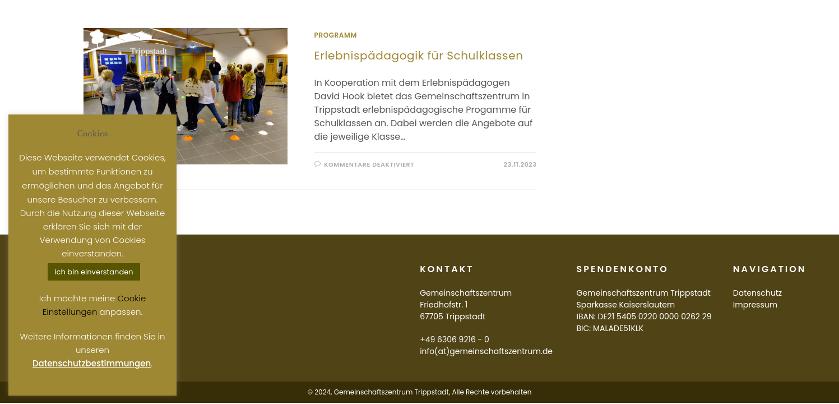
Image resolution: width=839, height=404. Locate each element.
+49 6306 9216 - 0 (454, 339)
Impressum (755, 304)
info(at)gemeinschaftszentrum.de (486, 351)
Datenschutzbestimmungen (92, 363)
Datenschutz (757, 293)
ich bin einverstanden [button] (93, 272)
